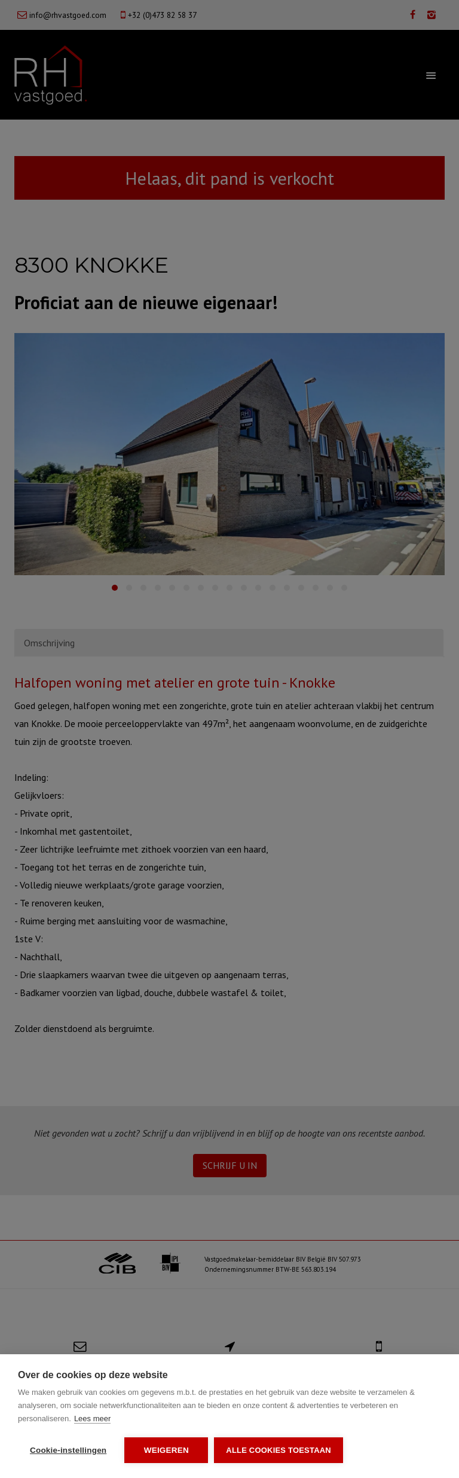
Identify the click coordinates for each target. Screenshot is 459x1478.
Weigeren (166, 1450)
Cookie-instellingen (68, 1450)
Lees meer (92, 1418)
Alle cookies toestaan (278, 1450)
